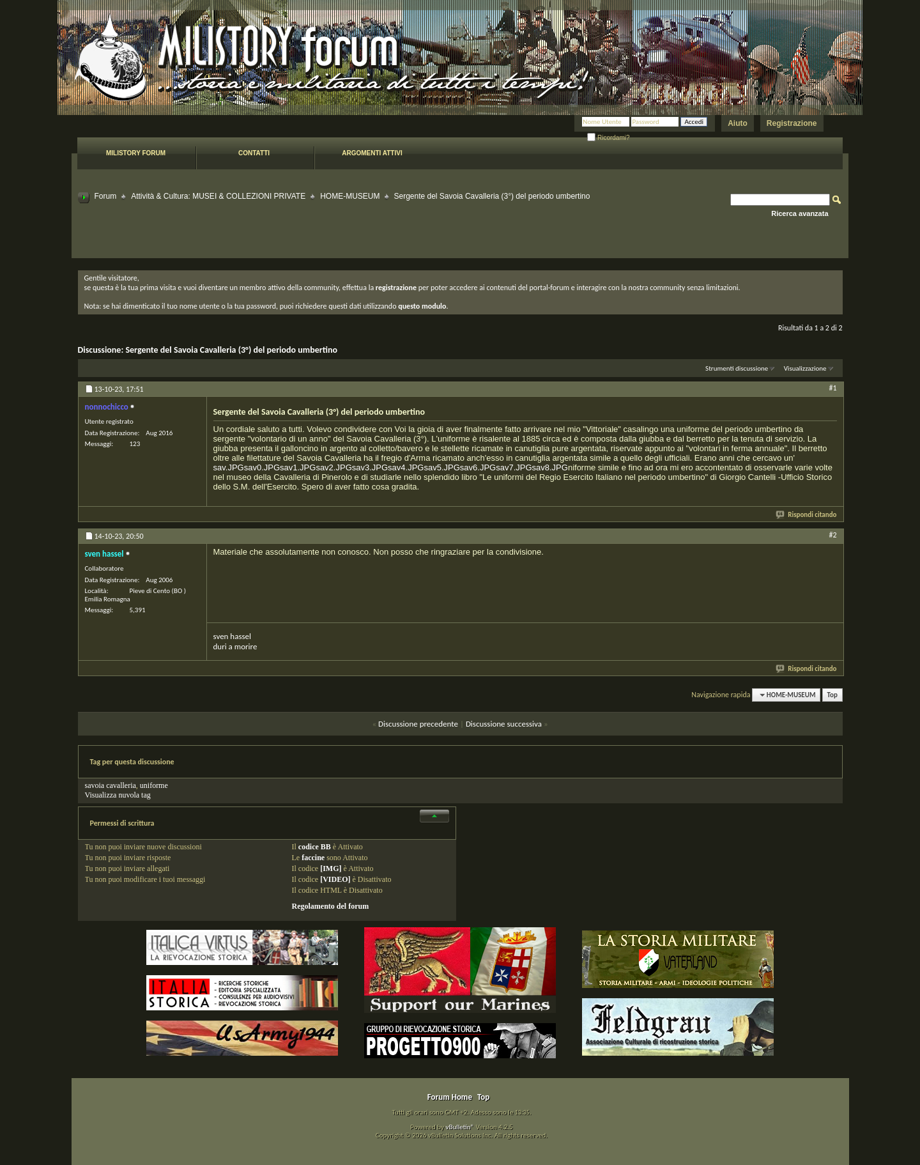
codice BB (314, 846)
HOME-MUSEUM (349, 196)
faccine (313, 857)
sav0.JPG (262, 467)
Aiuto (737, 123)
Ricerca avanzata (799, 213)
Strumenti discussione (736, 368)
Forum (106, 196)
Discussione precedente (418, 724)
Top (832, 695)
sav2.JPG (333, 467)
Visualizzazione (805, 368)
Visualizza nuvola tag (118, 795)
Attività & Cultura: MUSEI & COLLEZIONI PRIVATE (218, 196)
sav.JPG (228, 467)
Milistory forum (135, 153)
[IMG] (330, 868)
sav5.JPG (441, 467)
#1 (832, 387)
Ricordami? (608, 137)
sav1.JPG (298, 467)
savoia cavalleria (110, 785)
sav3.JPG (370, 467)
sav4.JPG (406, 467)
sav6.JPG (478, 467)
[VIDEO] (335, 879)
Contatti (254, 153)
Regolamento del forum (330, 906)
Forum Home (449, 1097)
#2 (832, 534)
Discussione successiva (504, 724)
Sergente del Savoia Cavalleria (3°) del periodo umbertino (231, 349)
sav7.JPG (514, 467)
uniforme (154, 785)
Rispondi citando (806, 515)
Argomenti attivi (372, 153)
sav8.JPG (550, 467)
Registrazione (792, 123)
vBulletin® (459, 1127)
